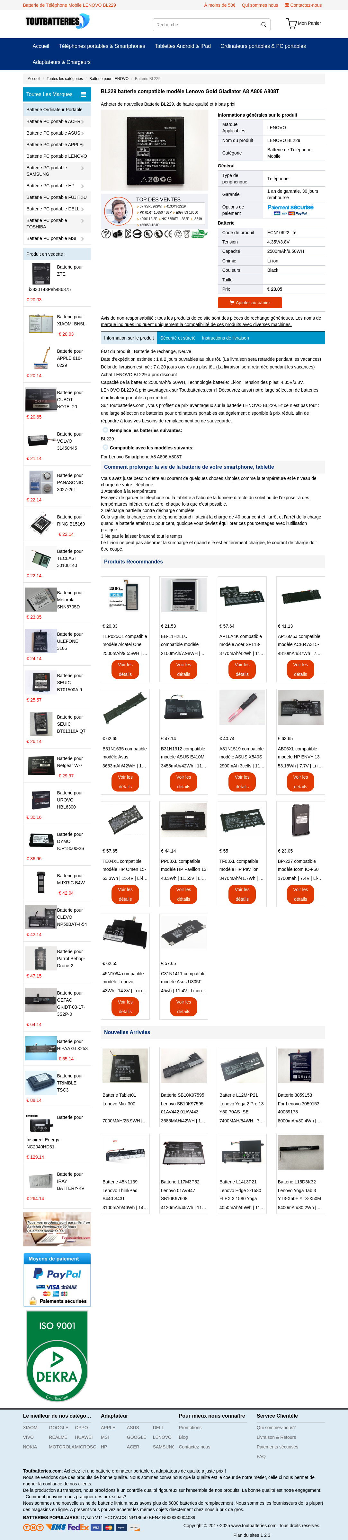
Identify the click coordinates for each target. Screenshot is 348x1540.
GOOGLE (58, 1427)
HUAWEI (84, 1437)
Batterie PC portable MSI (51, 238)
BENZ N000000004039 (172, 1517)
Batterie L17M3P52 (180, 1181)
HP (104, 1446)
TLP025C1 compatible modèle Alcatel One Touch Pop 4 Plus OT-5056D (125, 641)
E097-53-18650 (187, 212)
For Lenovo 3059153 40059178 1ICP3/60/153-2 (298, 1108)
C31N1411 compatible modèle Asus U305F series (183, 978)
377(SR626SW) (151, 206)
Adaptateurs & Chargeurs (62, 62)
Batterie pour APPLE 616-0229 (70, 358)
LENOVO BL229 (283, 140)
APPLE (108, 1427)
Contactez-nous (306, 5)
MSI (105, 1437)
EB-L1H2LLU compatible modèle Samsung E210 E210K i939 (184, 641)
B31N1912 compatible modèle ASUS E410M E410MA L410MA (183, 753)
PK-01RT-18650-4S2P (156, 212)
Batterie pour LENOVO (109, 78)
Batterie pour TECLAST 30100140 (70, 558)
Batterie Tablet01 (119, 1095)
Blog (183, 1437)
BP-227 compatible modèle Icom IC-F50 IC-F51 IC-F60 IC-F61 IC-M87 (300, 866)
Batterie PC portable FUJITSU (57, 197)
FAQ (261, 1456)
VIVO (28, 1437)
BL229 (107, 438)
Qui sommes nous (260, 5)
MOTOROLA (59, 1446)
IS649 (197, 219)
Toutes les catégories (65, 78)
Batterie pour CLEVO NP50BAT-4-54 (72, 917)
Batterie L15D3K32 (297, 1181)
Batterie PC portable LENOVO (57, 156)
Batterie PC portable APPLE (55, 144)
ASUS (133, 1427)
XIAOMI (31, 1427)
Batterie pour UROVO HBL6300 (70, 800)
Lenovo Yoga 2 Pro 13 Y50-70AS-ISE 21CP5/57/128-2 (241, 1108)
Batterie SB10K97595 (182, 1095)
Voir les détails (125, 669)
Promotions (190, 1427)
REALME (58, 1437)
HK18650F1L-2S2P (176, 219)
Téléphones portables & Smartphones (102, 46)
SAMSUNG (163, 1446)
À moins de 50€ (219, 5)
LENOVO (276, 127)
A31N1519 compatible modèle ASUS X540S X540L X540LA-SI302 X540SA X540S (241, 753)
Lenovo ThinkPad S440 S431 (120, 1194)
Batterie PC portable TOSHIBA (47, 223)
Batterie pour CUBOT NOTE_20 (70, 399)
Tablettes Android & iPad (183, 46)
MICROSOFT (85, 1446)
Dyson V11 (92, 1517)
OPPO (81, 1427)
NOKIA (30, 1446)
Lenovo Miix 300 (119, 1103)
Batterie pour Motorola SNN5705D (70, 599)
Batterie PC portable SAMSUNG (47, 171)
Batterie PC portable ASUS (53, 133)
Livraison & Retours (276, 1437)
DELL (158, 1427)
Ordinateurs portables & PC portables (263, 46)
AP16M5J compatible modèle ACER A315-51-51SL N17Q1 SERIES (299, 641)
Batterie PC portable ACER (54, 121)
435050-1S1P (149, 225)
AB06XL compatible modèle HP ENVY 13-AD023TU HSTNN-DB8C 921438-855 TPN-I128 (299, 753)
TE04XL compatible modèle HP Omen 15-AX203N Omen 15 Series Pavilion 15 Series (124, 866)
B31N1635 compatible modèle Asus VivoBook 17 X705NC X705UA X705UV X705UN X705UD (125, 753)
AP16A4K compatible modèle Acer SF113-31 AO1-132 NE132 (240, 641)
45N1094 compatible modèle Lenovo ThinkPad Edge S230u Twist (125, 978)
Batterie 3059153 (295, 1095)
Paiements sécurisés (277, 1446)
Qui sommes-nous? (276, 1427)
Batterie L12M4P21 (238, 1095)
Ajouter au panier (250, 302)
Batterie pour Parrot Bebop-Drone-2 (71, 958)
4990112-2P (148, 219)
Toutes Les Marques (56, 94)
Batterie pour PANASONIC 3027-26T (70, 482)
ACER (133, 1446)
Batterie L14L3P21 (238, 1181)
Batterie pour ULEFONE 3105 (70, 641)
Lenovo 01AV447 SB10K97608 (178, 1194)
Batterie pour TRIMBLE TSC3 (70, 1083)
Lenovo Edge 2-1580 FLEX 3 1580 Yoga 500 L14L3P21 (240, 1195)
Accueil (41, 46)
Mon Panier (309, 23)
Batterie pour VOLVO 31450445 (70, 441)
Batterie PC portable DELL (53, 208)
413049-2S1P (176, 206)
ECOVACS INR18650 (125, 1517)
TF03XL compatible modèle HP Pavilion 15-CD (239, 866)
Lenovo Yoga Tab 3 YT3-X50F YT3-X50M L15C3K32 (299, 1195)
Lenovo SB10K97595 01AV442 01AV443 (182, 1107)
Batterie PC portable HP (51, 185)
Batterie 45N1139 (120, 1181)
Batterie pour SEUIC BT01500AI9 (70, 682)
